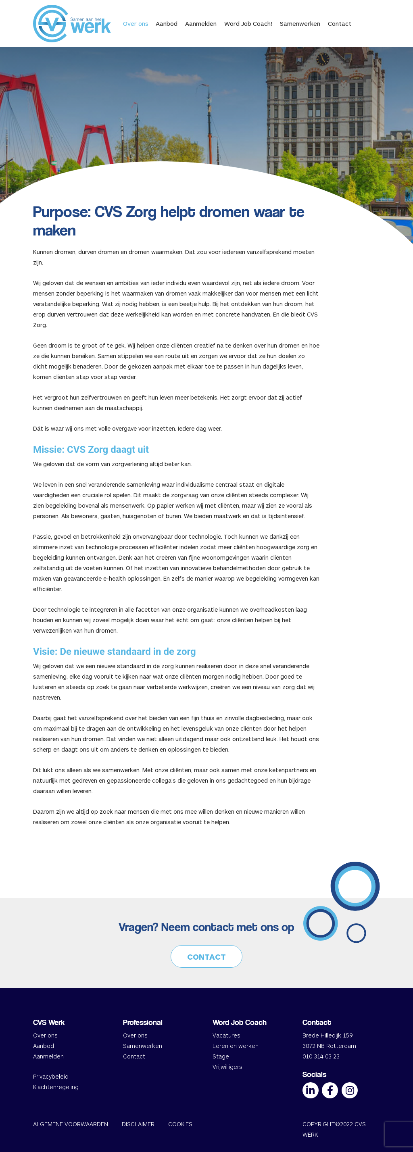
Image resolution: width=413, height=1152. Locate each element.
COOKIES (180, 1124)
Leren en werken (236, 1045)
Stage (221, 1056)
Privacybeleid (51, 1076)
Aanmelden (201, 23)
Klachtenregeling (56, 1086)
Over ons (135, 23)
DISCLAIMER (138, 1124)
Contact (339, 23)
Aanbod (166, 23)
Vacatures (226, 1035)
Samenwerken (300, 23)
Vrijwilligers (227, 1066)
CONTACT (206, 956)
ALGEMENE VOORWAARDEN (70, 1124)
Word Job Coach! (248, 23)
